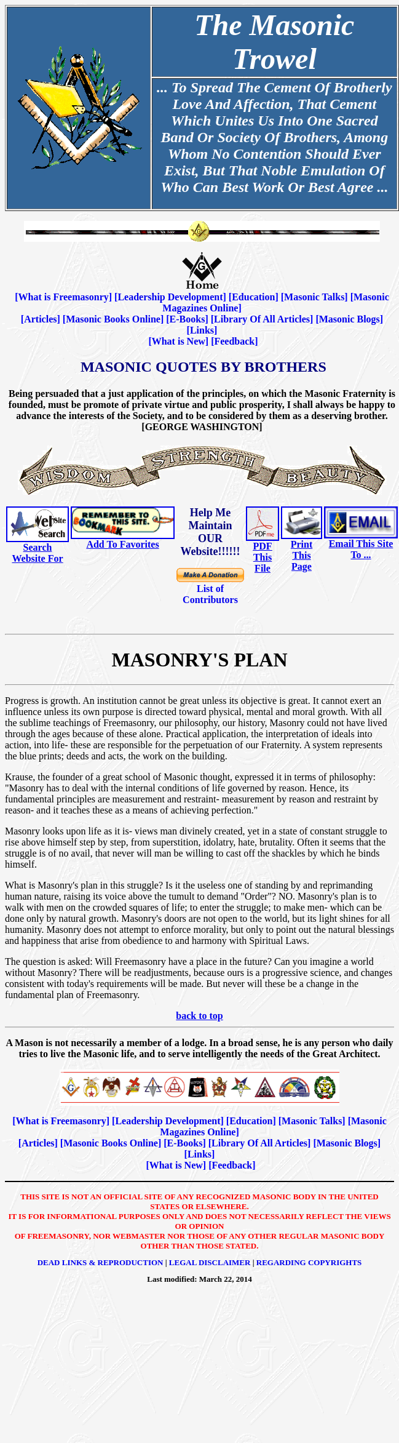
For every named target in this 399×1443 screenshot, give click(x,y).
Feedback (234, 341)
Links (202, 330)
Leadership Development (170, 297)
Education (253, 297)
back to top (199, 1015)
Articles (40, 319)
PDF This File (262, 557)
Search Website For (37, 553)
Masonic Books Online (113, 319)
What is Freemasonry (63, 297)
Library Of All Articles (262, 319)
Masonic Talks (314, 297)
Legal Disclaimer (210, 1262)
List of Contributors (210, 594)
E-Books (187, 319)
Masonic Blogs (349, 319)
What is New (178, 341)
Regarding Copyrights (309, 1262)
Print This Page (302, 555)
